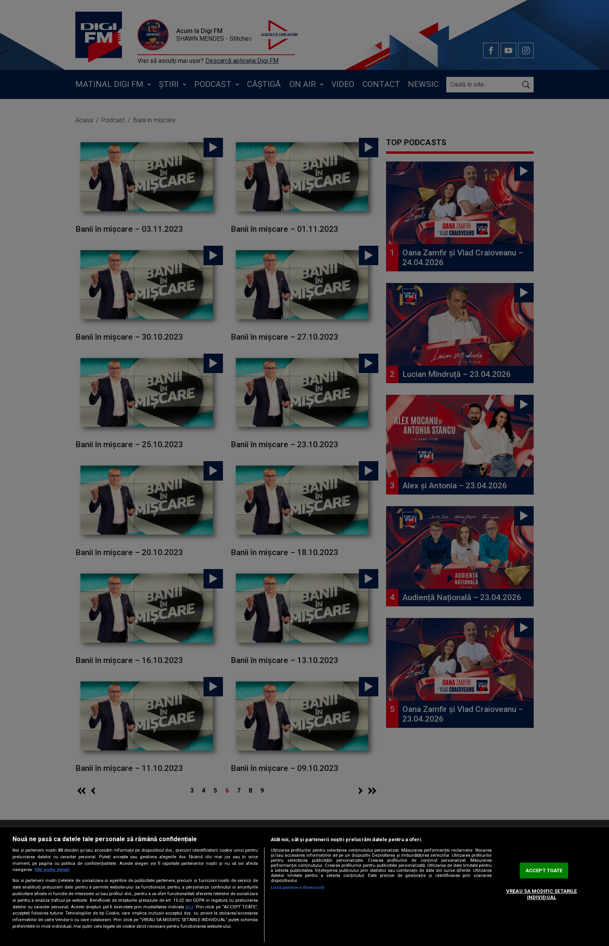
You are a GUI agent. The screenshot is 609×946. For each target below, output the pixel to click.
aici (189, 907)
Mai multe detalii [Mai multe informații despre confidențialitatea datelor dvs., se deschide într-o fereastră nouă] (52, 869)
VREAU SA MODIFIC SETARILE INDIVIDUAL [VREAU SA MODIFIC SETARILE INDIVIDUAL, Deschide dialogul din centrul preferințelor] (541, 894)
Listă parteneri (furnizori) (297, 887)
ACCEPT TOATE (544, 870)
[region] (304, 887)
